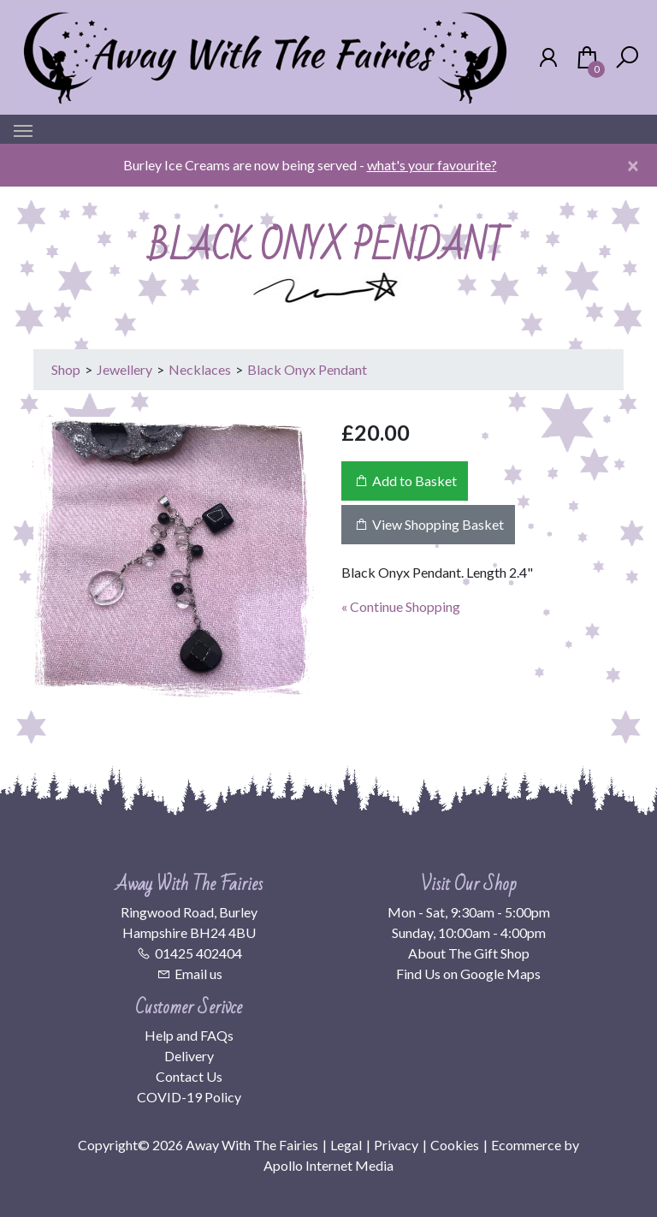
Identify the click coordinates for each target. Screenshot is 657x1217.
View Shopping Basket (428, 524)
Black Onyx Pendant (307, 369)
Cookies (454, 1145)
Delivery (189, 1056)
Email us (198, 973)
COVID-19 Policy (189, 1097)
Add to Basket (404, 480)
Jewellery (124, 369)
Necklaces (200, 369)
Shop (65, 369)
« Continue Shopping (400, 606)
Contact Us (189, 1076)
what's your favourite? (432, 165)
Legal (346, 1145)
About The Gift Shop (469, 953)
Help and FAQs (189, 1035)
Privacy (396, 1145)
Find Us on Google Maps (468, 973)
